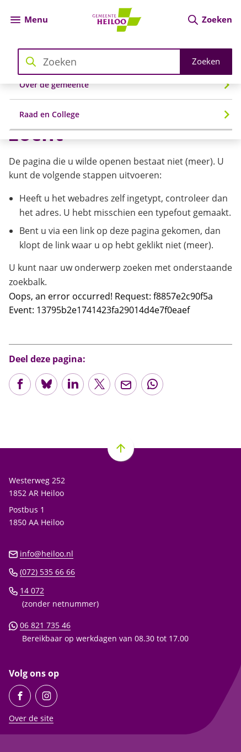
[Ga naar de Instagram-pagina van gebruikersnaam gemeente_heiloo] (46, 696)
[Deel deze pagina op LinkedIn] (73, 384)
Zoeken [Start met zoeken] (206, 61)
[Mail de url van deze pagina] (126, 384)
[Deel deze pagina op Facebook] (20, 384)
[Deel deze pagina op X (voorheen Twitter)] (99, 384)
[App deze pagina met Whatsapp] (152, 384)
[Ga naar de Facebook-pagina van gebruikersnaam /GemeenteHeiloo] (20, 696)
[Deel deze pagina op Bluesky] (46, 384)
